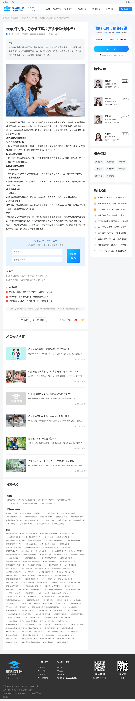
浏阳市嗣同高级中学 (30, 554)
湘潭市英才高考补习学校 (48, 544)
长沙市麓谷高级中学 (64, 520)
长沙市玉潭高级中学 (59, 551)
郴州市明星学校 (11, 631)
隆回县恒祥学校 (42, 582)
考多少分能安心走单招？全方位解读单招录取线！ (52, 461)
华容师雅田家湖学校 (53, 607)
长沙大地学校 (49, 537)
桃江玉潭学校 (27, 614)
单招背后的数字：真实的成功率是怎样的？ (49, 349)
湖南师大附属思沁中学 (14, 520)
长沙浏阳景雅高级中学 (33, 617)
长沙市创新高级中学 (61, 624)
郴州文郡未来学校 (26, 568)
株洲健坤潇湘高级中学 (14, 624)
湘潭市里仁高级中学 (13, 561)
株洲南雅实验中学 (44, 610)
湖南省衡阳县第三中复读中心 (30, 513)
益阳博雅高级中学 (77, 614)
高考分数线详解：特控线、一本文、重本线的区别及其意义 (113, 215)
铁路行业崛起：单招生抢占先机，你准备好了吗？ (31, 292)
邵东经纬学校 (23, 589)
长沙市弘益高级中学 (31, 520)
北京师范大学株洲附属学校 (55, 540)
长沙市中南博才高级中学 (28, 621)
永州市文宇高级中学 (28, 575)
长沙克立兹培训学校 (64, 500)
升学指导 (98, 176)
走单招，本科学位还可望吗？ (42, 438)
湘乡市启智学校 (59, 610)
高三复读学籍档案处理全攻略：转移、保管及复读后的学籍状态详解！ (113, 233)
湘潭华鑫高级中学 (66, 544)
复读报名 (110, 9)
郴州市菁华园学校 (70, 565)
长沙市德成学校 (11, 621)
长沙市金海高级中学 (77, 554)
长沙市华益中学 (68, 586)
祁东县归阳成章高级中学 (56, 631)
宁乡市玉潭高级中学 (77, 624)
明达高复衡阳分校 (12, 642)
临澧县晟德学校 (49, 600)
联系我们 (60, 671)
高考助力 (121, 162)
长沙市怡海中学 (27, 551)
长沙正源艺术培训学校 (14, 593)
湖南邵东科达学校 (12, 551)
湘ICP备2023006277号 (29, 686)
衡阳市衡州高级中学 (48, 596)
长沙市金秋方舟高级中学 (14, 537)
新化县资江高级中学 (64, 600)
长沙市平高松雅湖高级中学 (15, 596)
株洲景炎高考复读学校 (35, 540)
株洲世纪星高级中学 (51, 628)
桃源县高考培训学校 (33, 600)
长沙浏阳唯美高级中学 (67, 561)
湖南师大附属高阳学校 (14, 579)
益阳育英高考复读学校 (14, 547)
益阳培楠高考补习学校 (32, 547)
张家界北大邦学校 (67, 628)
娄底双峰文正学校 (61, 603)
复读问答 (82, 9)
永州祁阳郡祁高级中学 (46, 572)
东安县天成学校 (30, 572)
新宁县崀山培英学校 (13, 582)
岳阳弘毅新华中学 (77, 516)
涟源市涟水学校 (25, 603)
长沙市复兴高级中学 (42, 551)
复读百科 (68, 9)
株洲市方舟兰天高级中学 (31, 561)
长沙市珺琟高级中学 (13, 554)
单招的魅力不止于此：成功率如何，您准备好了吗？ (53, 371)
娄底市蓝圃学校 (48, 642)
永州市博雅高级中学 (48, 579)
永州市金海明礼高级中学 (60, 568)
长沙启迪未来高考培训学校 (15, 540)
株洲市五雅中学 (11, 610)
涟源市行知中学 (73, 631)
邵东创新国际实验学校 (50, 547)
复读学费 (110, 162)
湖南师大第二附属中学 (46, 500)
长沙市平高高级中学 (47, 638)
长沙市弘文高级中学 (76, 551)
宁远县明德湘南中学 (42, 568)
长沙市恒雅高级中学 (50, 561)
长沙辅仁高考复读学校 (33, 537)
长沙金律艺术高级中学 (64, 537)
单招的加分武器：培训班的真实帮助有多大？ (50, 394)
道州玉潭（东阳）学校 (14, 572)
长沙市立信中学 (45, 554)
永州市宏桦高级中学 (62, 575)
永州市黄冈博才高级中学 (30, 635)
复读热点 (98, 162)
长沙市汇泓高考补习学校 (28, 533)
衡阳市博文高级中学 (65, 596)
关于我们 (60, 667)
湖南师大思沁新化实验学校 (43, 603)
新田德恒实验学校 (12, 575)
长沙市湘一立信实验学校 (48, 533)
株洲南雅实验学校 (74, 540)
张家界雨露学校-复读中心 (15, 600)
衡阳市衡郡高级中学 (65, 635)
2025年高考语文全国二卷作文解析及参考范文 (113, 251)
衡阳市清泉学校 (33, 596)
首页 (13, 2)
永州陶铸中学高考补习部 (65, 572)
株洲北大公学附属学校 (27, 610)
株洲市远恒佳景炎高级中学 (32, 628)
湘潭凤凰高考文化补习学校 (15, 565)
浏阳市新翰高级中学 (68, 617)
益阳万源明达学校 (31, 558)
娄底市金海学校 (11, 603)
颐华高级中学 (24, 607)
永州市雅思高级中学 (31, 579)
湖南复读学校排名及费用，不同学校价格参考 (113, 245)
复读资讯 (96, 9)
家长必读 (98, 169)
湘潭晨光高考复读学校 (14, 544)
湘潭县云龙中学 (11, 513)
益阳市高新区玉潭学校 (43, 614)
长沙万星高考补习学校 (47, 503)
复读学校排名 (43, 678)
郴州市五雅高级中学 (54, 565)
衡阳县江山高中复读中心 (60, 593)
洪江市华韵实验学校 (48, 635)
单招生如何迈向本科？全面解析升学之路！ (49, 416)
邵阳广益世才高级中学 (50, 513)
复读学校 (57, 9)
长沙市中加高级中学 (61, 554)
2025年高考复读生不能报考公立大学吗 (113, 221)
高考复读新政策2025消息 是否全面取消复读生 (113, 203)
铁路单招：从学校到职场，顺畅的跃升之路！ (29, 297)
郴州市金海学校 (25, 631)
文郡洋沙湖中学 (79, 520)
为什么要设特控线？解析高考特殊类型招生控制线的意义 (113, 227)
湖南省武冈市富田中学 (14, 586)
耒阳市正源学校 (30, 593)
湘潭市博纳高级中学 (13, 628)
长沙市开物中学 (62, 621)
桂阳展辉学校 (61, 642)
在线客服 (60, 674)
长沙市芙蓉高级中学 (67, 533)
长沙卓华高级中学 (47, 520)
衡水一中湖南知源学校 (70, 607)
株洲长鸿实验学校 (44, 624)
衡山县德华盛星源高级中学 (54, 589)
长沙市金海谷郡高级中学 (65, 638)
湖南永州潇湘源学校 (65, 579)
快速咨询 (127, 9)
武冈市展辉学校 (74, 582)
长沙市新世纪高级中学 (14, 558)
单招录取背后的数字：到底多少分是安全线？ (28, 276)
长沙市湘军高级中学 (25, 523)
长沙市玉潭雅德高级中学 (48, 558)
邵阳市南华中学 (36, 589)
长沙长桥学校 (10, 523)
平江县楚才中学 (11, 607)
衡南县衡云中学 (11, 638)
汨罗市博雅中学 (37, 607)
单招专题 (34, 18)
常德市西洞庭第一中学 (14, 516)
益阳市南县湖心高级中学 (14, 617)
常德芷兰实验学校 (31, 516)
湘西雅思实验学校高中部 (28, 638)
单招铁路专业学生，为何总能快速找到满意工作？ (31, 301)
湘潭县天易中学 (30, 624)
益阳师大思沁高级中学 (67, 558)
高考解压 (110, 169)
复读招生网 (14, 18)
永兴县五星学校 (11, 568)
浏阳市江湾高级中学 (47, 621)
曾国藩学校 (78, 600)
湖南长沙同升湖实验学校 (26, 500)
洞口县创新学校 (28, 582)
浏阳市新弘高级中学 (51, 617)
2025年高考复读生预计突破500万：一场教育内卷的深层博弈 (113, 198)
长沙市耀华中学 (11, 533)
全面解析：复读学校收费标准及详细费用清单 (113, 209)
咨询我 (124, 81)
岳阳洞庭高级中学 (61, 516)
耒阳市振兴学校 (43, 593)
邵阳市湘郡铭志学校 (68, 513)
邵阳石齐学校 (10, 589)
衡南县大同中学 (39, 631)
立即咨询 (111, 48)
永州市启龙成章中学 (45, 575)
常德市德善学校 (66, 547)
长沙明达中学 (10, 500)
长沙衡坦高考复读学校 (29, 503)
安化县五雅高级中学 (13, 614)
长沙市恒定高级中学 (42, 523)
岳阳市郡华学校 (76, 603)
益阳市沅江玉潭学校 (61, 614)
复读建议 (121, 169)
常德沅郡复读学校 (46, 516)
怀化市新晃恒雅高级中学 (36, 565)
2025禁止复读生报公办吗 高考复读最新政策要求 (113, 239)
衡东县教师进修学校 (73, 589)
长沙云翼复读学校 (12, 503)
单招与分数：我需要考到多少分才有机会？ (27, 280)
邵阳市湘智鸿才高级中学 (33, 586)
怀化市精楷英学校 (12, 635)
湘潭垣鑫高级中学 (74, 610)
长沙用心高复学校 (58, 523)
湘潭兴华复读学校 (31, 544)
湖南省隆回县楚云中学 (58, 582)
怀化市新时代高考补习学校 (31, 642)
